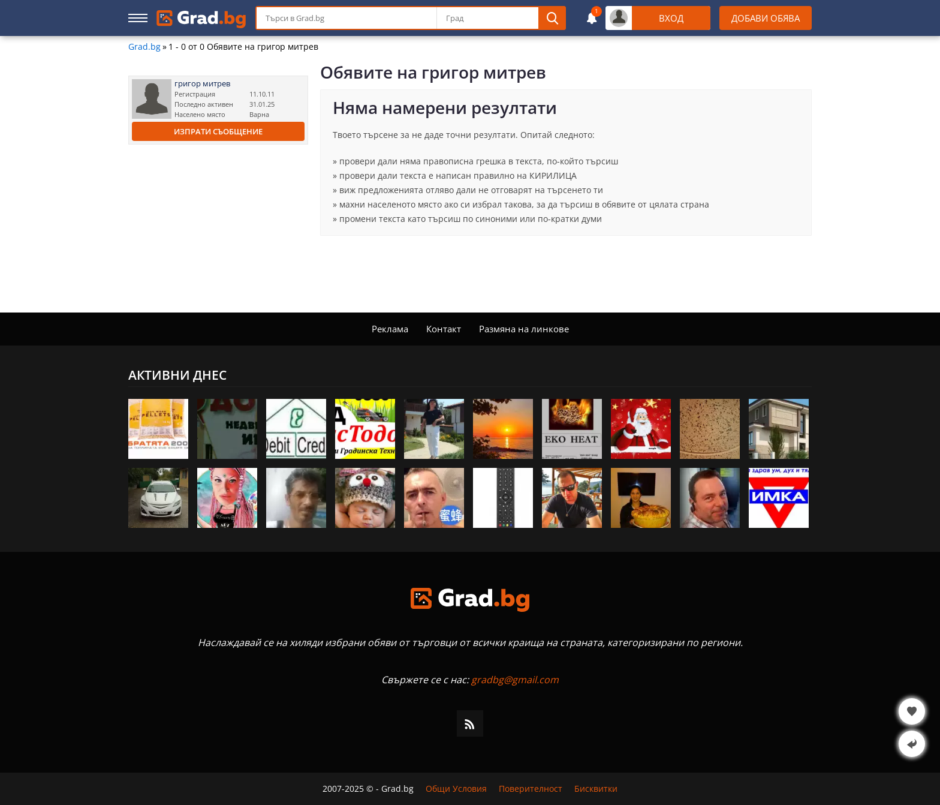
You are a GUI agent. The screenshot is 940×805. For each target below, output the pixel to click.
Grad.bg (144, 47)
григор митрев (202, 83)
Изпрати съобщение (218, 131)
